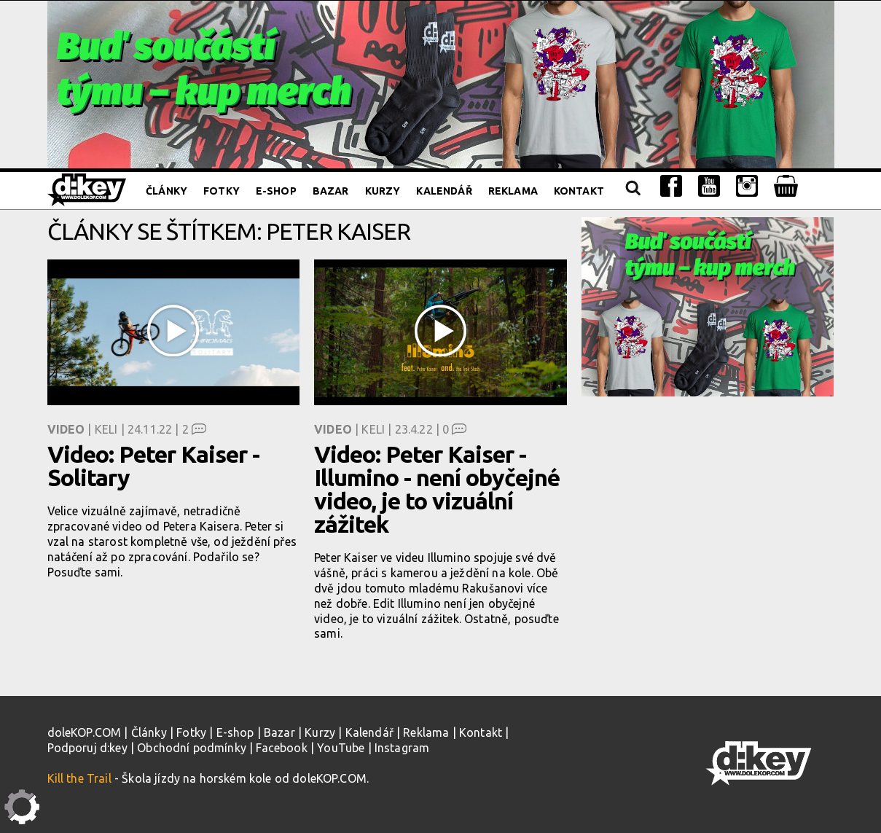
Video (66, 429)
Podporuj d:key (87, 747)
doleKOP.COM (84, 732)
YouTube (340, 747)
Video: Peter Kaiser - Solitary (153, 465)
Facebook (281, 747)
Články (166, 191)
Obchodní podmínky (191, 747)
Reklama (513, 191)
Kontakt (579, 191)
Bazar (331, 191)
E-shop (276, 191)
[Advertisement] (708, 502)
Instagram (402, 747)
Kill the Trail (79, 778)
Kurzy (383, 191)
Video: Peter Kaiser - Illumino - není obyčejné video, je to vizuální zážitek (437, 489)
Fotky (221, 191)
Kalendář (443, 191)
